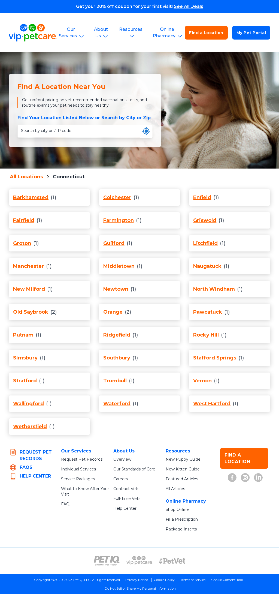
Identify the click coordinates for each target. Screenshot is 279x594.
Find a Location (206, 32)
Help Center (125, 508)
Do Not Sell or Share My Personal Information (140, 588)
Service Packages (78, 478)
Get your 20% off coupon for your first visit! (139, 6)
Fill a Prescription (182, 519)
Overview (122, 459)
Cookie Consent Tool (227, 580)
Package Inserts (181, 529)
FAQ (65, 504)
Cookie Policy (164, 580)
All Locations (26, 177)
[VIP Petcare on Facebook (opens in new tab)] (232, 477)
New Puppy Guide (183, 459)
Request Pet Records (81, 459)
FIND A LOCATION (237, 458)
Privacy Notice (136, 580)
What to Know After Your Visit (85, 491)
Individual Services (78, 469)
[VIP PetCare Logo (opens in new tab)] (139, 560)
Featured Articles (182, 478)
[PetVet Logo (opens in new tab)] (172, 560)
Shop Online (177, 509)
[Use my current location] (146, 131)
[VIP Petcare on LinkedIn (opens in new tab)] (258, 477)
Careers (120, 478)
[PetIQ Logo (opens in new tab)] (107, 560)
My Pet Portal (251, 32)
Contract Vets (126, 488)
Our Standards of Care (134, 469)
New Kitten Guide (183, 469)
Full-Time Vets (126, 498)
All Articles (175, 488)
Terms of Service (192, 580)
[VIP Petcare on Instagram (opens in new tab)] (245, 477)
